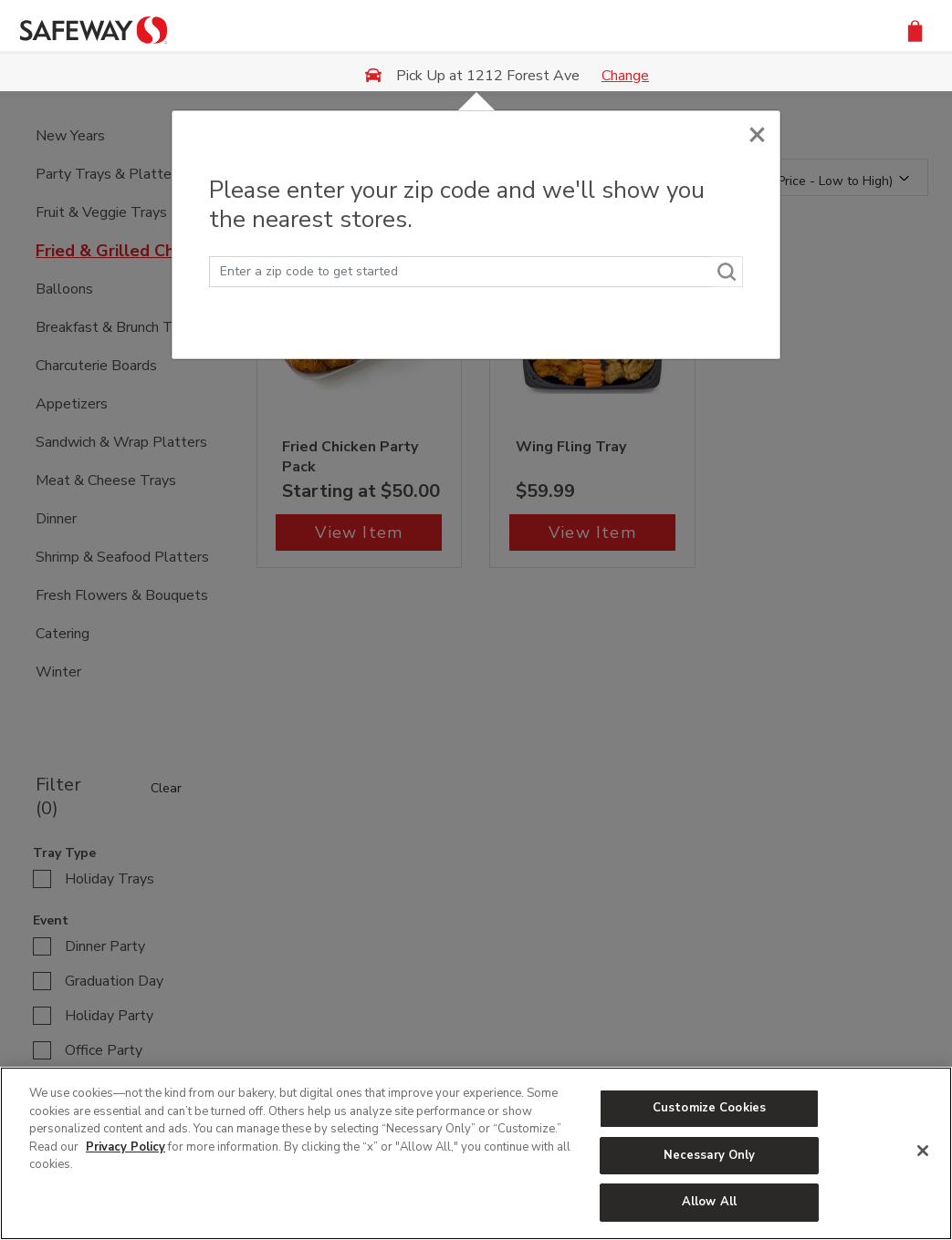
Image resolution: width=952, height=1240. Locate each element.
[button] (915, 29)
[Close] (757, 130)
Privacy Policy (125, 1147)
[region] (476, 1153)
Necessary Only (710, 1155)
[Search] (727, 271)
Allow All (709, 1202)
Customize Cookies (709, 1108)
